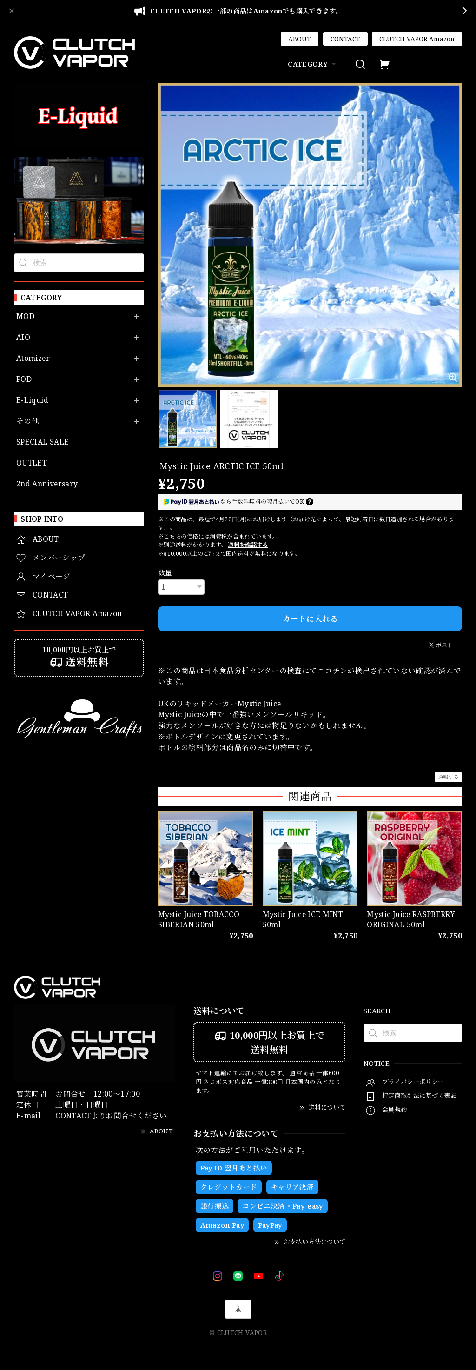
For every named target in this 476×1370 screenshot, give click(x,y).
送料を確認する (248, 545)
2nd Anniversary (47, 483)
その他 (27, 421)
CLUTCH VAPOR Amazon (417, 39)
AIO (23, 337)
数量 (165, 572)
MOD (25, 316)
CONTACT (345, 39)
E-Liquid (32, 400)
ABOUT (299, 39)
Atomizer (33, 358)
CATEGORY (313, 64)
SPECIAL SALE (42, 442)
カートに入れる (310, 618)
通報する (448, 776)
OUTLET (31, 463)
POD (24, 379)
